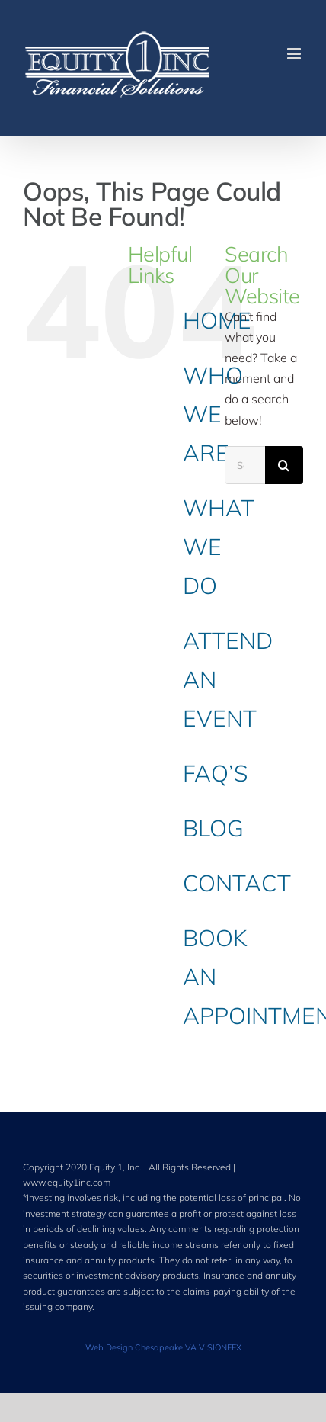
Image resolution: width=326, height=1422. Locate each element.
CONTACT (237, 882)
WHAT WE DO (218, 546)
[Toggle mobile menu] (295, 54)
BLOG (213, 828)
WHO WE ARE (213, 414)
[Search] (284, 465)
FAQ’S (215, 773)
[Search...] (245, 465)
